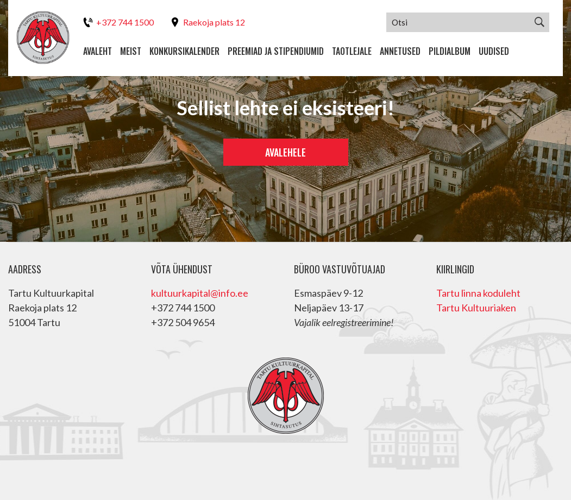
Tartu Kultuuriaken (476, 308)
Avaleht (97, 51)
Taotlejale (352, 51)
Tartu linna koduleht (478, 293)
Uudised (494, 51)
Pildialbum (449, 51)
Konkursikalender (184, 51)
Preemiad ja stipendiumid (276, 51)
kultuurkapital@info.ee (199, 293)
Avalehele (285, 152)
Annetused (400, 51)
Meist (130, 51)
